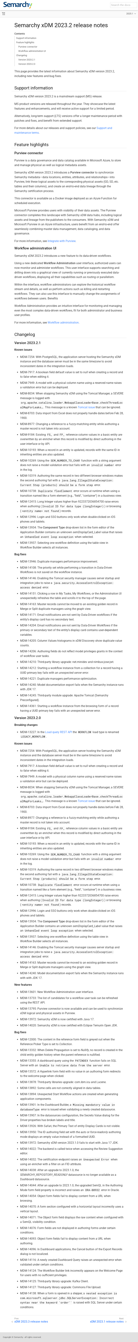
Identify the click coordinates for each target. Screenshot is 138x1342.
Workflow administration (63, 322)
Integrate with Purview (61, 241)
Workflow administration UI (32, 51)
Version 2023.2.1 (26, 59)
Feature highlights (25, 42)
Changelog (21, 55)
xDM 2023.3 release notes (31, 1321)
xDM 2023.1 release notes (107, 1321)
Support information (26, 38)
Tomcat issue (86, 407)
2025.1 (129, 13)
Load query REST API (58, 732)
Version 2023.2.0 (26, 64)
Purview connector (27, 46)
